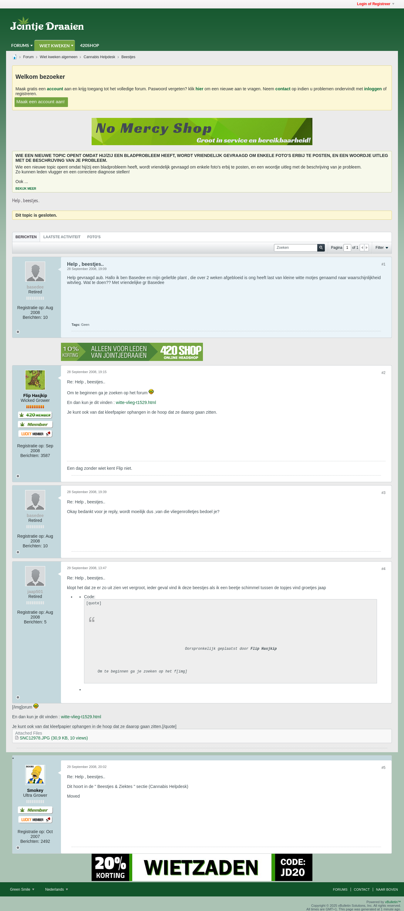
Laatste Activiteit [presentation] (62, 237)
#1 (383, 264)
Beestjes (128, 57)
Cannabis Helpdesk (99, 57)
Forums (20, 45)
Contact (362, 889)
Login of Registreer (375, 4)
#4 (383, 569)
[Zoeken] (299, 248)
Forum (28, 57)
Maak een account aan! (40, 101)
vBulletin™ (393, 902)
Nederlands (56, 889)
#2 (383, 373)
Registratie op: (31, 307)
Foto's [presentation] (94, 237)
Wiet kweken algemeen (58, 57)
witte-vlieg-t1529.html (136, 402)
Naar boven (387, 889)
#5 (383, 768)
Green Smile (22, 889)
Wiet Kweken (54, 45)
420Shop (89, 45)
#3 (383, 493)
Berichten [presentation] (26, 237)
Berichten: (32, 317)
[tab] (26, 237)
